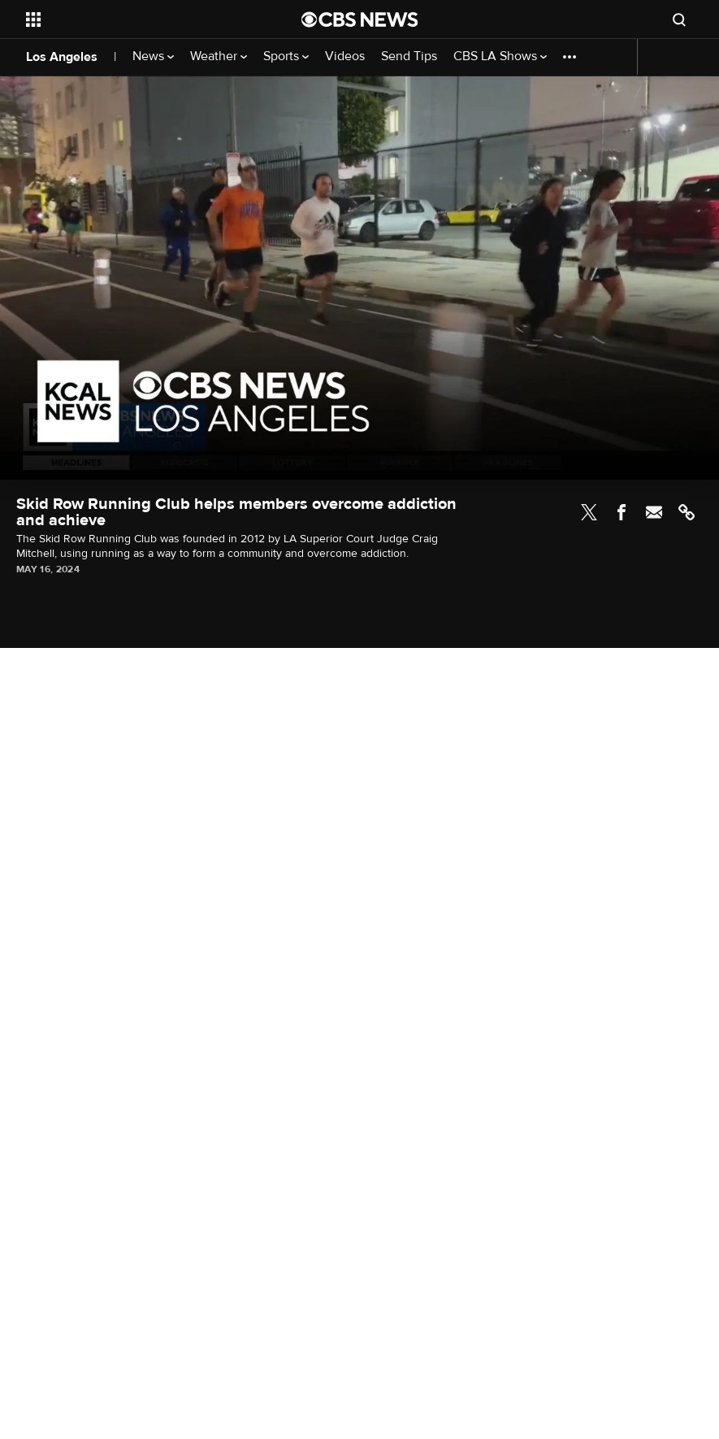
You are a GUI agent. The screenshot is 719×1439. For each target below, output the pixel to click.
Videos (345, 56)
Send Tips (409, 56)
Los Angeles (61, 57)
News (153, 56)
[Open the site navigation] (137, 19)
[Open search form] (679, 19)
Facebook (621, 512)
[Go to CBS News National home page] (359, 19)
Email (654, 512)
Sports (286, 56)
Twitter (589, 512)
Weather (218, 56)
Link (686, 512)
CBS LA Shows (500, 56)
